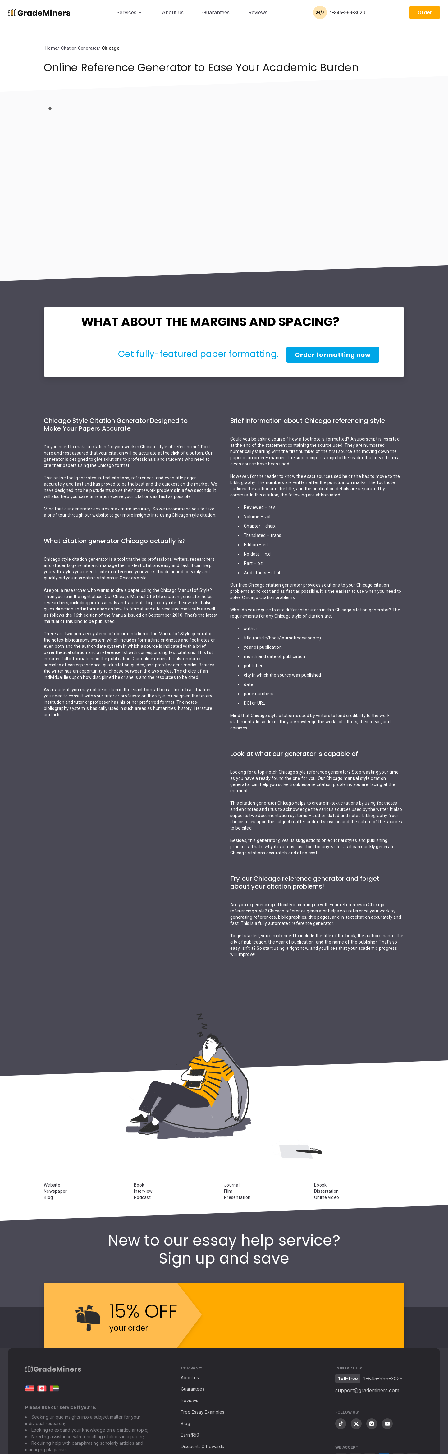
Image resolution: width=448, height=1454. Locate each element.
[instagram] (371, 1423)
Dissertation (326, 1191)
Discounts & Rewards (202, 1446)
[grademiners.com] (29, 1388)
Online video (326, 1197)
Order (425, 12)
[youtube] (387, 1423)
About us (173, 12)
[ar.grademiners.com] (54, 1388)
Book (139, 1184)
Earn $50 (190, 1435)
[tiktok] (340, 1423)
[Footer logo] (53, 1370)
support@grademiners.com (367, 1390)
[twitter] (356, 1423)
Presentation (237, 1197)
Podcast (142, 1197)
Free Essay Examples (202, 1412)
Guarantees (216, 12)
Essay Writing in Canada (42, 1388)
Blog (48, 1197)
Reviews (257, 12)
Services (126, 12)
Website (52, 1184)
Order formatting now (333, 354)
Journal (232, 1184)
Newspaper (55, 1191)
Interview (143, 1191)
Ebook (320, 1184)
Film (228, 1191)
